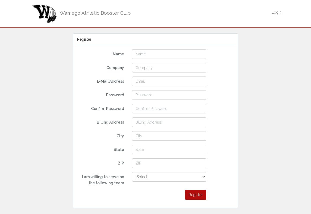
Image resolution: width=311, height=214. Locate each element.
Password (115, 95)
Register (196, 195)
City (120, 136)
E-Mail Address (110, 81)
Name (118, 54)
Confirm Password (107, 108)
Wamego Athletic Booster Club (80, 13)
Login (277, 12)
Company (115, 68)
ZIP (121, 163)
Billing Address (110, 122)
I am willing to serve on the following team (103, 180)
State (119, 149)
